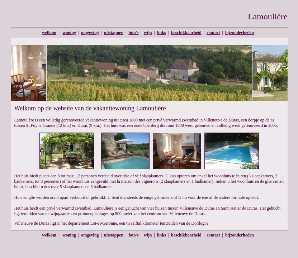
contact (213, 32)
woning (69, 32)
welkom (49, 32)
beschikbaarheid (186, 32)
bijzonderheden (239, 32)
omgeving (90, 32)
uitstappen (113, 32)
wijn (148, 32)
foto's (133, 32)
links (161, 32)
